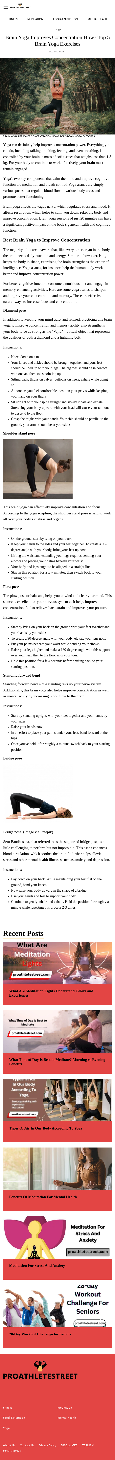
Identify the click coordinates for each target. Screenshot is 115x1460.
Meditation (35, 19)
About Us (9, 1445)
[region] (57, 530)
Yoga (6, 1428)
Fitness (12, 19)
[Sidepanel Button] (6, 6)
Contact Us (27, 1445)
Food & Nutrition (65, 19)
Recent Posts (23, 933)
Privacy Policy (48, 1445)
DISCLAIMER (69, 1445)
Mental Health (98, 19)
